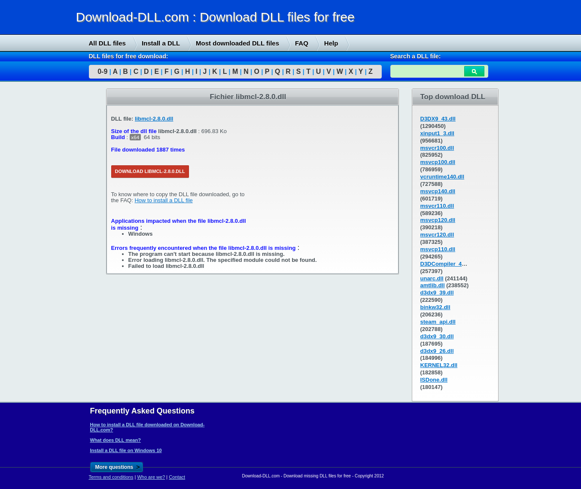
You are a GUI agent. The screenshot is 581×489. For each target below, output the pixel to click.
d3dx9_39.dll (437, 292)
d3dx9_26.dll (437, 351)
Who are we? (151, 477)
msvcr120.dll (437, 234)
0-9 (102, 71)
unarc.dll (432, 278)
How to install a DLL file (163, 200)
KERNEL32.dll (439, 365)
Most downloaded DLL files (237, 43)
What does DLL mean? (115, 440)
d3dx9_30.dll (437, 336)
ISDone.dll (434, 380)
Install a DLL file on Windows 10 (126, 450)
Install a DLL (161, 43)
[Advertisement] (64, 219)
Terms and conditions (111, 477)
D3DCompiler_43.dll (446, 264)
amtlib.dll (432, 285)
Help (331, 43)
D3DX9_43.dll (438, 118)
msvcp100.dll (438, 162)
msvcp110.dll (438, 249)
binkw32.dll (435, 307)
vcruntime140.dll (442, 176)
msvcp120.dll (438, 220)
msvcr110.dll (437, 206)
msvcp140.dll (438, 191)
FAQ (301, 43)
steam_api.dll (438, 322)
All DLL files (107, 43)
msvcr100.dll (437, 148)
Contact (177, 477)
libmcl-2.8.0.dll (154, 118)
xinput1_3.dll (437, 133)
